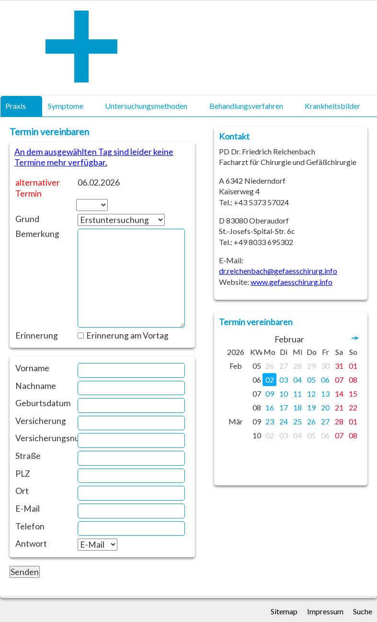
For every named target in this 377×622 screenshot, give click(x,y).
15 (353, 393)
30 (325, 365)
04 (297, 379)
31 (339, 365)
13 (325, 393)
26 (269, 365)
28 (297, 365)
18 (297, 407)
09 (269, 393)
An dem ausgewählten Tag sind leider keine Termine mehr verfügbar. (93, 157)
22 (353, 407)
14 (339, 393)
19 (311, 407)
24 (283, 421)
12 (311, 393)
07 (339, 379)
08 (353, 379)
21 (339, 407)
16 (269, 407)
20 (325, 407)
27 (283, 365)
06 (325, 379)
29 (311, 365)
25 (297, 421)
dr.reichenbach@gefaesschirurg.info (278, 270)
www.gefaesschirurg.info (291, 281)
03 (283, 379)
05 (311, 379)
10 (283, 393)
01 (353, 365)
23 (269, 421)
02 (269, 379)
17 (283, 407)
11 (297, 393)
